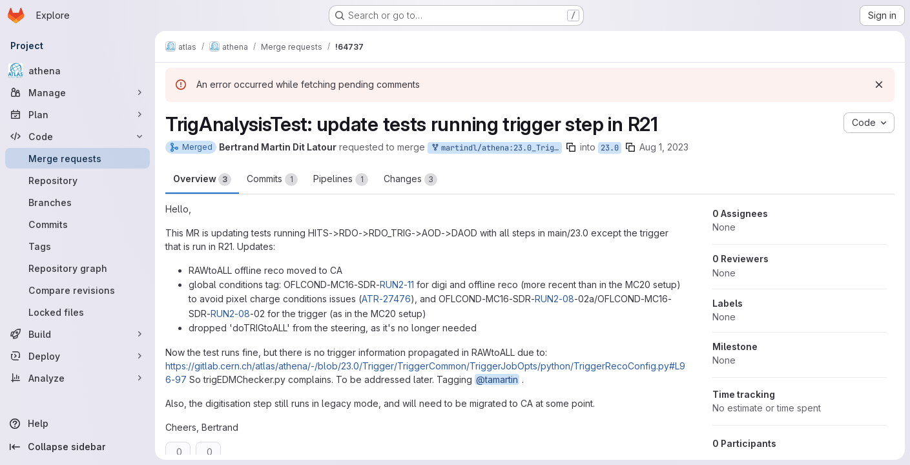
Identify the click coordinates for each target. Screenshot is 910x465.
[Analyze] (77, 377)
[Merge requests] (77, 158)
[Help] (77, 423)
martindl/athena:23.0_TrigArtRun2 (496, 148)
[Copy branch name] (571, 147)
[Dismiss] (879, 84)
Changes (410, 179)
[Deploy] (77, 356)
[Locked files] (77, 312)
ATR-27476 (386, 298)
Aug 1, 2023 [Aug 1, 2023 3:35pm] (663, 146)
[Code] (77, 136)
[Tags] (77, 246)
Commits (272, 179)
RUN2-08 (554, 298)
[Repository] (77, 180)
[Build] (77, 334)
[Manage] (77, 92)
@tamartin (497, 379)
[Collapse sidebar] (77, 447)
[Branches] (77, 202)
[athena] (77, 70)
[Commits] (77, 224)
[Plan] (77, 114)
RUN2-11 (397, 284)
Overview (202, 179)
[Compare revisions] (77, 290)
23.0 (610, 148)
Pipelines (340, 179)
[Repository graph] (77, 268)
